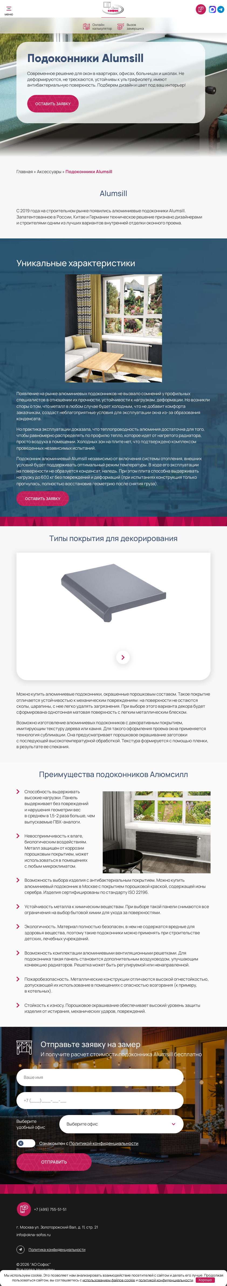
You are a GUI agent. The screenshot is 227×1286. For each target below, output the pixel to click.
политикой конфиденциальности (166, 1279)
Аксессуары (49, 172)
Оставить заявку (53, 103)
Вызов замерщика (130, 26)
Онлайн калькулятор (97, 26)
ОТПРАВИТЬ (54, 1162)
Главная (24, 172)
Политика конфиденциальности (57, 1250)
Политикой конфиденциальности (103, 1144)
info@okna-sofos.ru (33, 1235)
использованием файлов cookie (108, 1279)
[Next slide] (123, 657)
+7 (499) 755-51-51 (50, 1210)
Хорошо (205, 1279)
